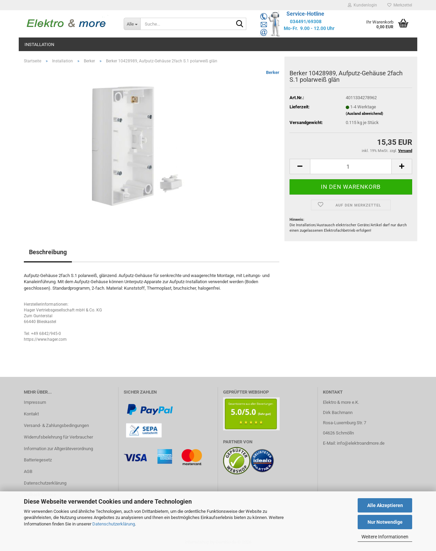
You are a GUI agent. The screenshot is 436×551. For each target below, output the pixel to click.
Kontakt (31, 413)
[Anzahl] (351, 166)
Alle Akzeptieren (385, 505)
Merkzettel (399, 5)
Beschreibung (48, 252)
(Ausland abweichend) (364, 113)
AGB (28, 471)
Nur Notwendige (385, 522)
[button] (300, 166)
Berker (272, 72)
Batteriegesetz (38, 459)
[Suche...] (132, 24)
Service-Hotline (305, 14)
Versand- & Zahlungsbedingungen (56, 425)
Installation (39, 44)
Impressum (35, 402)
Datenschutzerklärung (113, 523)
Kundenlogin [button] (362, 5)
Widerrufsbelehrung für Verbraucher (58, 437)
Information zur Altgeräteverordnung (58, 448)
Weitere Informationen (384, 536)
